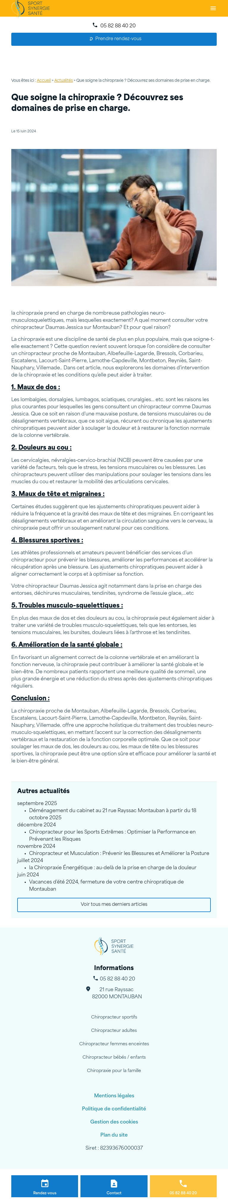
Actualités (63, 81)
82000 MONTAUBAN (117, 992)
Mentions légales (114, 1096)
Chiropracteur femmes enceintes (114, 1044)
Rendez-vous (44, 1193)
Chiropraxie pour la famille (114, 1071)
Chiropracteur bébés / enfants (114, 1057)
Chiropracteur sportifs (114, 1017)
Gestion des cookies (114, 1122)
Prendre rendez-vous (115, 39)
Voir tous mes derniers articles (114, 905)
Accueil (44, 81)
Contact (114, 1193)
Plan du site (114, 1135)
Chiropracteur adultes (114, 1031)
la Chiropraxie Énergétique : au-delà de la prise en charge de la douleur (113, 868)
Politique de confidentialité (114, 1109)
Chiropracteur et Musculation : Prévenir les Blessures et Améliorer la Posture (119, 853)
